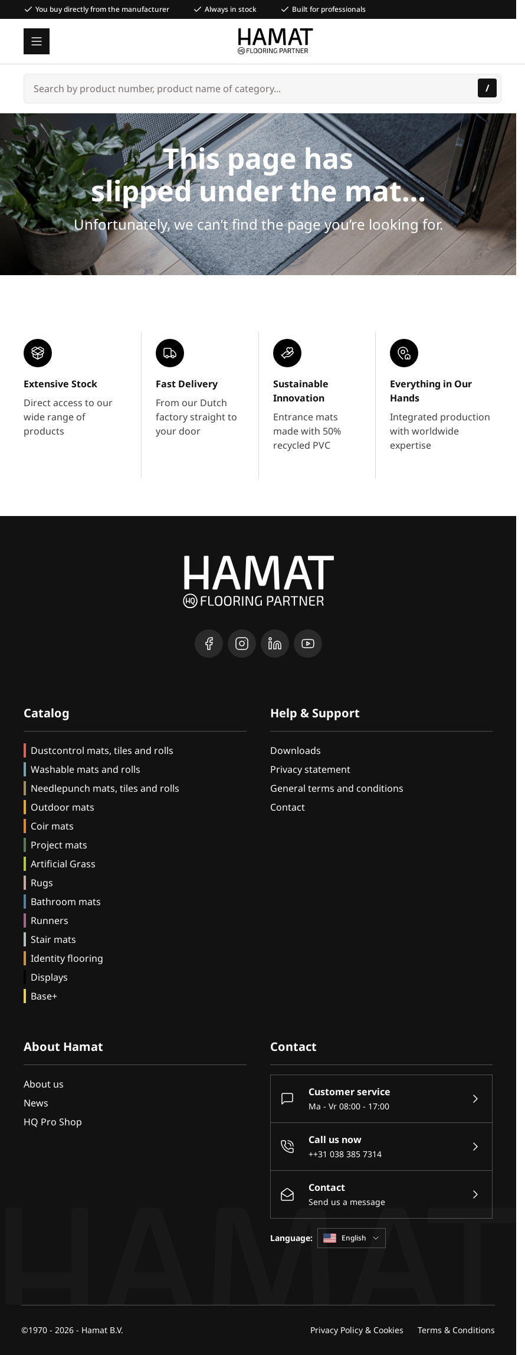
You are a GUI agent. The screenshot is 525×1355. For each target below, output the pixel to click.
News (36, 1102)
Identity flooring (67, 958)
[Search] (487, 88)
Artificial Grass (63, 863)
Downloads (295, 750)
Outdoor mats (62, 807)
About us (44, 1084)
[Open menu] (37, 41)
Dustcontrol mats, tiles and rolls (102, 750)
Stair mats (53, 939)
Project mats (59, 844)
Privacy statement (310, 769)
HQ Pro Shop (53, 1121)
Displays (49, 977)
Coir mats (52, 825)
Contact (287, 807)
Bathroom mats (66, 901)
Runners (49, 920)
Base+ (44, 996)
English (351, 1238)
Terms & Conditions (456, 1330)
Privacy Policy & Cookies (356, 1330)
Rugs (42, 882)
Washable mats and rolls (85, 769)
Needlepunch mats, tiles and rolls (105, 788)
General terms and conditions (336, 788)
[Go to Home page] (276, 41)
